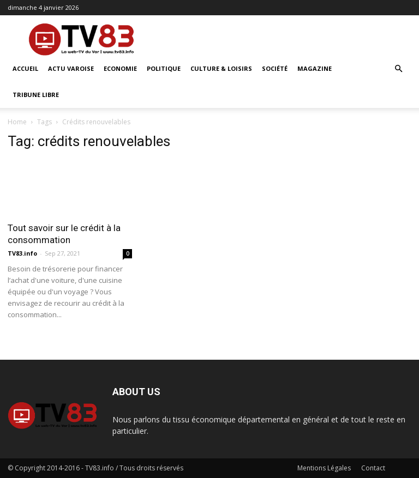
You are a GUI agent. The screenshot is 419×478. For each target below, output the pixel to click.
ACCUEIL (25, 68)
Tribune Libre (36, 94)
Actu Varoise (71, 68)
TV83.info (22, 253)
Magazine (314, 68)
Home (17, 121)
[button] (398, 69)
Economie (120, 68)
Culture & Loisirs (221, 68)
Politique (164, 68)
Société (275, 68)
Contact (373, 468)
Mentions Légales (324, 468)
